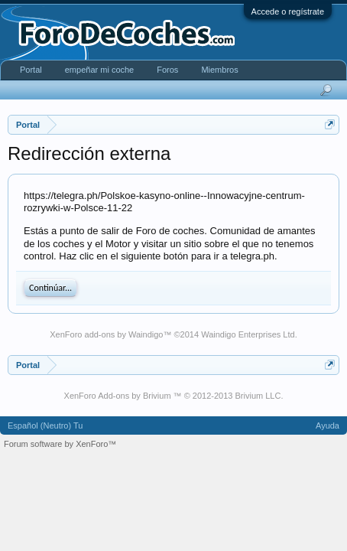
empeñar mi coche (100, 69)
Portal (31, 69)
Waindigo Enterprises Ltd (248, 334)
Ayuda (327, 425)
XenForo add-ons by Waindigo (106, 334)
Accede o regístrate (287, 11)
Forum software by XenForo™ (60, 443)
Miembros (219, 69)
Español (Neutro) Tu (45, 425)
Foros (167, 69)
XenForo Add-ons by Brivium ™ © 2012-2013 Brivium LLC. (174, 395)
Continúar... (50, 287)
